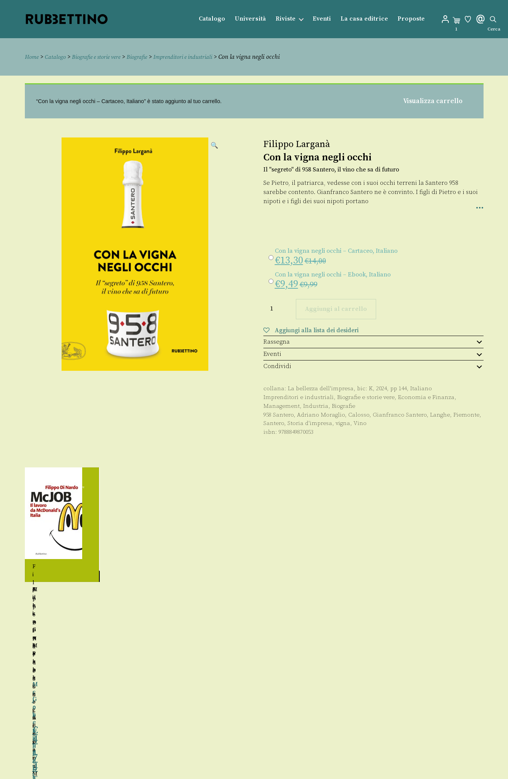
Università (250, 19)
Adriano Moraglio (321, 414)
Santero (273, 423)
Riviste (285, 19)
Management (281, 405)
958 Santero (278, 414)
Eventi (322, 19)
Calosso (358, 414)
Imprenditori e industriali (197, 57)
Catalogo (212, 19)
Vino (360, 423)
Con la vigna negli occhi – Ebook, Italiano (333, 274)
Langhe (440, 414)
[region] (254, 555)
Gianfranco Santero (400, 414)
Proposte (411, 19)
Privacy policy (270, 759)
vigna (343, 423)
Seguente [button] (491, 555)
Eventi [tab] (373, 354)
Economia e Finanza (426, 397)
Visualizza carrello (433, 101)
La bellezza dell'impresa (321, 388)
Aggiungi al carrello (336, 309)
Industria (315, 405)
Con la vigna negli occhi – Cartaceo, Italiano (336, 250)
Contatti (261, 741)
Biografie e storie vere (102, 57)
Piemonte (466, 414)
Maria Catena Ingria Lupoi (197, 589)
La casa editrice (364, 19)
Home (32, 57)
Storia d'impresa (309, 423)
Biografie (147, 57)
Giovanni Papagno (403, 589)
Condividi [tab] (373, 366)
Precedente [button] (16, 555)
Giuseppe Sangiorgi (81, 589)
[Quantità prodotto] (278, 308)
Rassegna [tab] (373, 341)
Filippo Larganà (296, 144)
